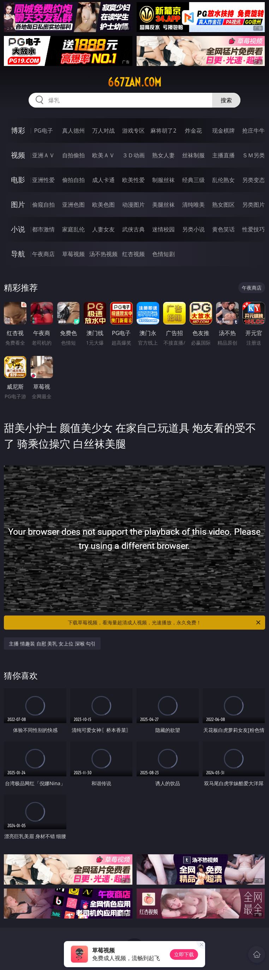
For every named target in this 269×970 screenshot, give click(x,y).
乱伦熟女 (223, 180)
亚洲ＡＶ (43, 155)
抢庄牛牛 (253, 130)
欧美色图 (103, 204)
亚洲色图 (73, 204)
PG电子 (43, 130)
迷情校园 (163, 229)
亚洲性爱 (43, 180)
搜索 (226, 100)
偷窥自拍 (43, 204)
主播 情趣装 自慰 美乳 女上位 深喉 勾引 (52, 643)
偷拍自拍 (73, 180)
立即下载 (184, 954)
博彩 (18, 130)
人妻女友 (103, 229)
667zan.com (134, 82)
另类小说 (193, 229)
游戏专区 (133, 130)
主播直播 (223, 155)
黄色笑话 (223, 229)
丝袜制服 (193, 155)
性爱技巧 (253, 229)
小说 (18, 229)
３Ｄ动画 (133, 155)
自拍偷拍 (73, 155)
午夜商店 (43, 254)
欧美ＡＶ (103, 155)
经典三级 (193, 180)
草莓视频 (73, 254)
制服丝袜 (163, 180)
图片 (18, 204)
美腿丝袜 (163, 204)
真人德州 (73, 130)
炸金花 (193, 130)
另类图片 (253, 204)
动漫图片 (133, 204)
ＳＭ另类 (253, 155)
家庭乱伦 (73, 229)
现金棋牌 (223, 130)
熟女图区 (223, 204)
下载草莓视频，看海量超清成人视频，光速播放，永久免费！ (165, 622)
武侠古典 (133, 229)
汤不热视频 (103, 254)
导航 (18, 254)
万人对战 (103, 130)
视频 (18, 155)
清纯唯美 (193, 204)
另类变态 (253, 180)
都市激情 (43, 229)
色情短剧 (163, 254)
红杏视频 (133, 254)
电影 (18, 179)
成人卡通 (103, 180)
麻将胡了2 (163, 130)
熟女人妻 (163, 155)
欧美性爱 (133, 180)
